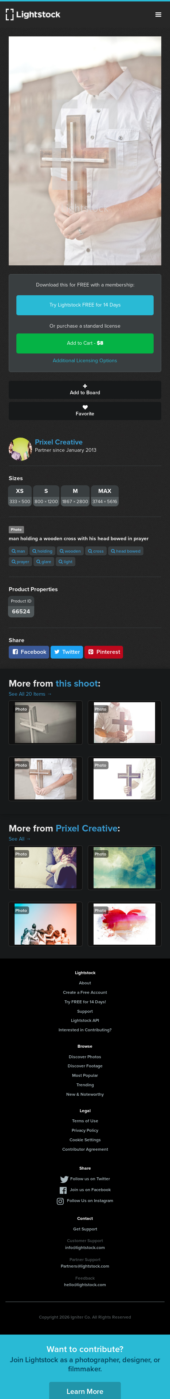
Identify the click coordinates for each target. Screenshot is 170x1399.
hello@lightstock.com (85, 1284)
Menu (158, 14)
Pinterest (103, 652)
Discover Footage (85, 1066)
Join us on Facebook (90, 1189)
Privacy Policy (85, 1130)
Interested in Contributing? (85, 1030)
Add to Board (85, 390)
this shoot (77, 683)
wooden (70, 551)
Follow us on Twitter (90, 1178)
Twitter (67, 652)
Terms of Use (85, 1121)
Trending (85, 1085)
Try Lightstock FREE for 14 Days (85, 305)
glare (43, 561)
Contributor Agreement (85, 1149)
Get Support (85, 1229)
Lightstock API (85, 1020)
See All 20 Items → (30, 694)
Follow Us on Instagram (90, 1200)
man (18, 551)
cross (96, 551)
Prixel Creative (59, 441)
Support (85, 1011)
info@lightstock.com (85, 1247)
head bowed (126, 551)
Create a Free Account (85, 992)
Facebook (29, 652)
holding (42, 551)
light (65, 561)
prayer (20, 561)
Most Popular (85, 1075)
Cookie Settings (85, 1140)
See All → (20, 839)
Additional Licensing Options (85, 360)
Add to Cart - (85, 343)
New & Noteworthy (85, 1094)
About (85, 983)
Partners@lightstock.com (85, 1266)
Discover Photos (85, 1057)
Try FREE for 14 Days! (85, 1002)
